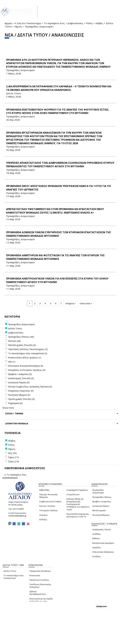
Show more (8, 407)
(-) (5, 474)
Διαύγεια (43, 515)
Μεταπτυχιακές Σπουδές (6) (22, 345)
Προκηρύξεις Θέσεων (101, 497)
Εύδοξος (43, 519)
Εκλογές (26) (14, 340)
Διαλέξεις (96, 534)
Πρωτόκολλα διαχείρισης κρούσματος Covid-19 (77, 515)
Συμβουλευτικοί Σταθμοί (50, 501)
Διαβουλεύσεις (75, 23)
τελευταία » (85, 303)
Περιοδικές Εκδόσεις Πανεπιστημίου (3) (28, 349)
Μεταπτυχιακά (99, 510)
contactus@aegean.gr (18, 516)
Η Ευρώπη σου (73, 494)
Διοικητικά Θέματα (100, 506)
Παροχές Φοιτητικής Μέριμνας (48, 495)
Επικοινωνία (34, 575)
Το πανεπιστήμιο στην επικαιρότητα (13, 576)
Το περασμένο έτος (54, 23)
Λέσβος (99, 23)
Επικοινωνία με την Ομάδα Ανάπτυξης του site (41, 600)
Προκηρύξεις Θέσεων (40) (21, 336)
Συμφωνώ (87, 606)
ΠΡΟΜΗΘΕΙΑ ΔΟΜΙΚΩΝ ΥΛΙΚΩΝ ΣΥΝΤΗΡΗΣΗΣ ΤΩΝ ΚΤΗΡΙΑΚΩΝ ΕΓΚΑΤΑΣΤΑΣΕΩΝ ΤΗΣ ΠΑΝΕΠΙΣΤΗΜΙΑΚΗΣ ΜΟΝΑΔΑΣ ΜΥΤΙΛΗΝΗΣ (58, 234)
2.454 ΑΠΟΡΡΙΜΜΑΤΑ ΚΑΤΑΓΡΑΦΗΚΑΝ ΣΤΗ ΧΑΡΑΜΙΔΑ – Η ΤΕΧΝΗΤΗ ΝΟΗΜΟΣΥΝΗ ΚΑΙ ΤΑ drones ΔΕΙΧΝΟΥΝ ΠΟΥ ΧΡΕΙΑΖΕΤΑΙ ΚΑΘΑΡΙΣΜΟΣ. (58, 88)
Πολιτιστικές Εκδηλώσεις (103, 552)
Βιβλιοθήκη (44, 490)
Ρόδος (89, 23)
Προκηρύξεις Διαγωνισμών (98, 491)
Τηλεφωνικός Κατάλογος (40, 571)
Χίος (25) (12, 453)
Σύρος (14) (13, 461)
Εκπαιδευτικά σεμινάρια (103, 543)
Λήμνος (18, 26)
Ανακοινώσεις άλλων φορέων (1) (24, 357)
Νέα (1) (11, 361)
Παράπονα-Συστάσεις (39, 580)
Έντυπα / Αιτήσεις (47, 506)
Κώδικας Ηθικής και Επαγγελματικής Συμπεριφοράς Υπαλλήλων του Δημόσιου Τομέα (78, 504)
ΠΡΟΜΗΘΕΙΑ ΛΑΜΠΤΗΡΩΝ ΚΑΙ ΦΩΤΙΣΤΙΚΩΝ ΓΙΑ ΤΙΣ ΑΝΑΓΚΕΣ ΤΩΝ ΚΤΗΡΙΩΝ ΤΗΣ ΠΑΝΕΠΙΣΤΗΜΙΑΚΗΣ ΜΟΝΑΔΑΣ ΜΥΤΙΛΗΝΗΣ (55, 257)
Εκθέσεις (96, 538)
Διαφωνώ (101, 606)
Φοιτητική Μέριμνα (100, 515)
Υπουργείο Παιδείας (48, 510)
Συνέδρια (96, 556)
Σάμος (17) (13, 457)
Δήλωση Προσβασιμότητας (37, 592)
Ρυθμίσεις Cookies (23, 623)
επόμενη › (70, 303)
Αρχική (8, 23)
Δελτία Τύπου (10, 571)
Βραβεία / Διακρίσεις (101, 501)
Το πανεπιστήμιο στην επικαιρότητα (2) (27, 353)
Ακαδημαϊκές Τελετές (101, 529)
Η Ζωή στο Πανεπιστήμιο (27, 23)
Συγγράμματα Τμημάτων (77, 490)
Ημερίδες (96, 547)
